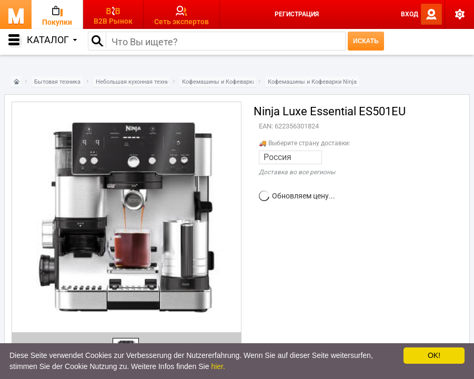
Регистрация (297, 14)
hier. (218, 366)
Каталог (52, 39)
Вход (409, 14)
